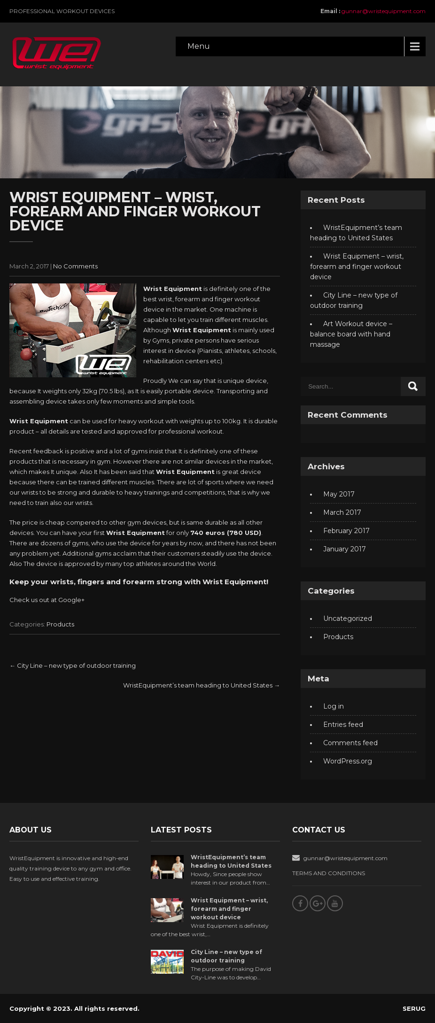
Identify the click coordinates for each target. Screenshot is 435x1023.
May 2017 (339, 494)
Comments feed (350, 743)
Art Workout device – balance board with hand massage (351, 334)
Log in (333, 706)
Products (60, 624)
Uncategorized (347, 618)
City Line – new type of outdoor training (72, 665)
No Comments (75, 266)
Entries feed (343, 724)
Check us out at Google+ (47, 599)
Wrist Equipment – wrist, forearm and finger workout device (357, 266)
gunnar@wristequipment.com (384, 11)
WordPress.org (347, 761)
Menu (198, 46)
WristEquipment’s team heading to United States (201, 685)
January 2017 (344, 549)
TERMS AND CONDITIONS (328, 873)
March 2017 (342, 512)
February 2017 (346, 531)
